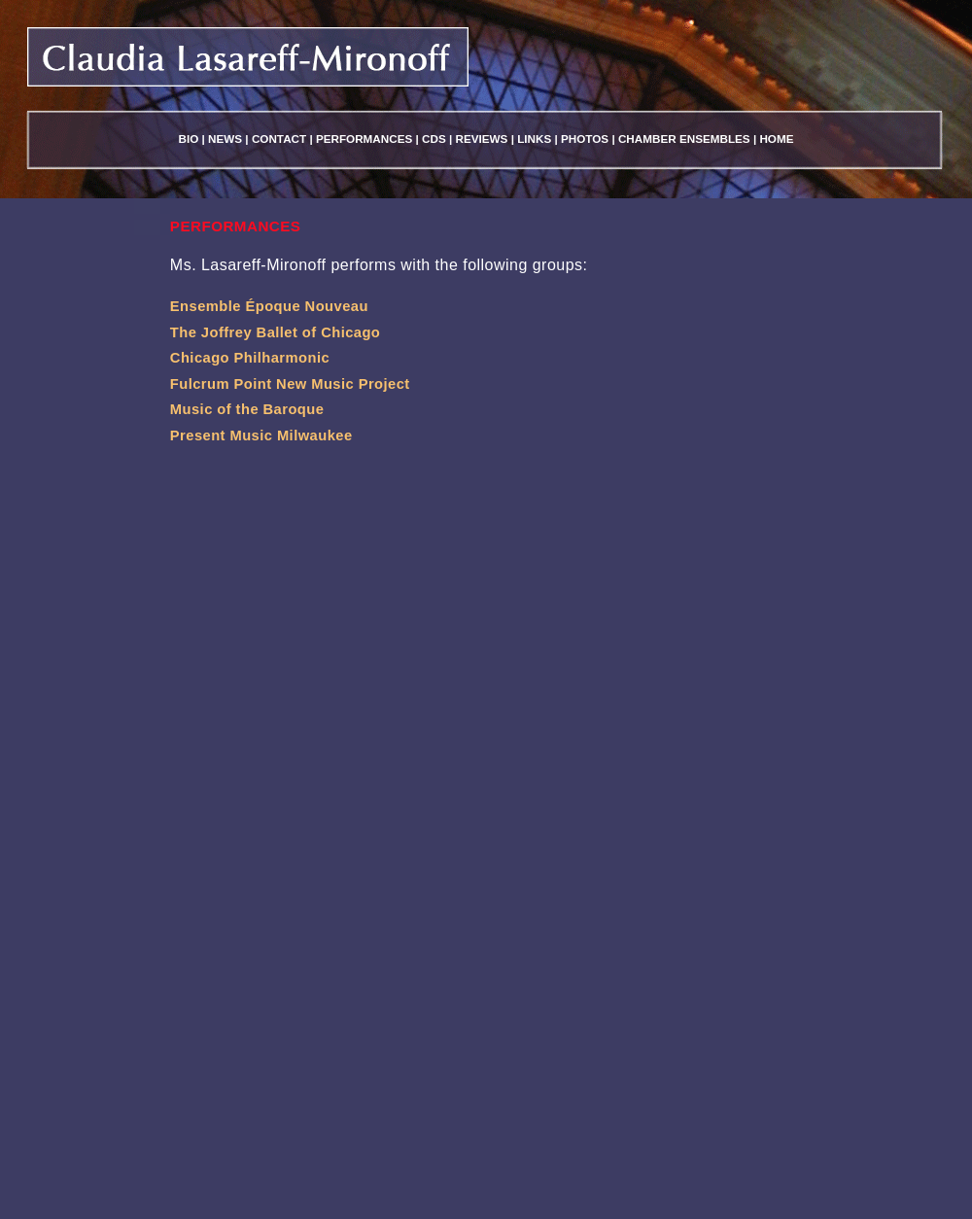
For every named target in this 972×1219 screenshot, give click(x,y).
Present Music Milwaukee (261, 435)
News (225, 138)
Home (776, 138)
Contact (279, 138)
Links (534, 138)
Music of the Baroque (247, 409)
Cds (434, 138)
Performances (364, 138)
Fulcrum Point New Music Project (290, 384)
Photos (584, 138)
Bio (189, 138)
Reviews (482, 138)
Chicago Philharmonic (250, 358)
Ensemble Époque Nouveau (269, 306)
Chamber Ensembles (684, 138)
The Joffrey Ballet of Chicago (275, 332)
